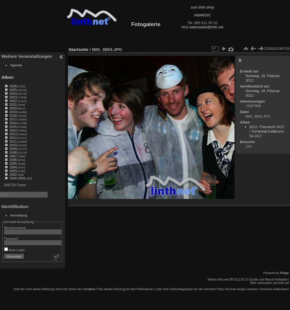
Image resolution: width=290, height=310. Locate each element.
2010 (13, 145)
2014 (13, 130)
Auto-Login (14, 250)
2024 (13, 93)
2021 (13, 104)
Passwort (11, 238)
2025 (13, 90)
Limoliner (89, 289)
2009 (13, 148)
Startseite (78, 49)
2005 (13, 163)
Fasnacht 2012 (272, 127)
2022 (13, 101)
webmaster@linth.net (206, 27)
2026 (13, 86)
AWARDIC (202, 15)
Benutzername (15, 228)
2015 (13, 126)
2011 (13, 141)
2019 (13, 112)
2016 (13, 123)
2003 (13, 171)
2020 (13, 108)
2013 (13, 134)
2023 (13, 97)
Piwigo (284, 273)
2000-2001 (17, 178)
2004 (13, 167)
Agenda (16, 65)
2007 (13, 156)
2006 (13, 160)
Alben (7, 77)
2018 (13, 115)
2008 (13, 152)
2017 (13, 119)
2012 (13, 137)
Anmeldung (18, 215)
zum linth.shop (202, 7)
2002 (13, 174)
